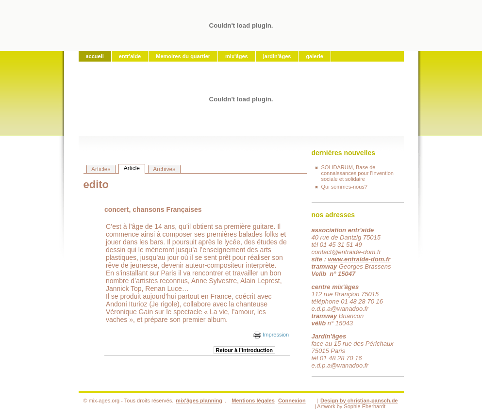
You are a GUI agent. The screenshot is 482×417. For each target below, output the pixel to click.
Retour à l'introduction (244, 350)
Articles (100, 169)
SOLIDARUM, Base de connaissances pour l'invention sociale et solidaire (357, 173)
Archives (164, 169)
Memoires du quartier (183, 56)
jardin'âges (277, 56)
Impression (271, 334)
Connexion (292, 400)
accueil (95, 56)
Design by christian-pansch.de (359, 400)
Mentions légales (253, 400)
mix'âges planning (199, 400)
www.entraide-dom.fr (359, 259)
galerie (314, 56)
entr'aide (130, 56)
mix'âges (236, 56)
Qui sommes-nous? (344, 187)
